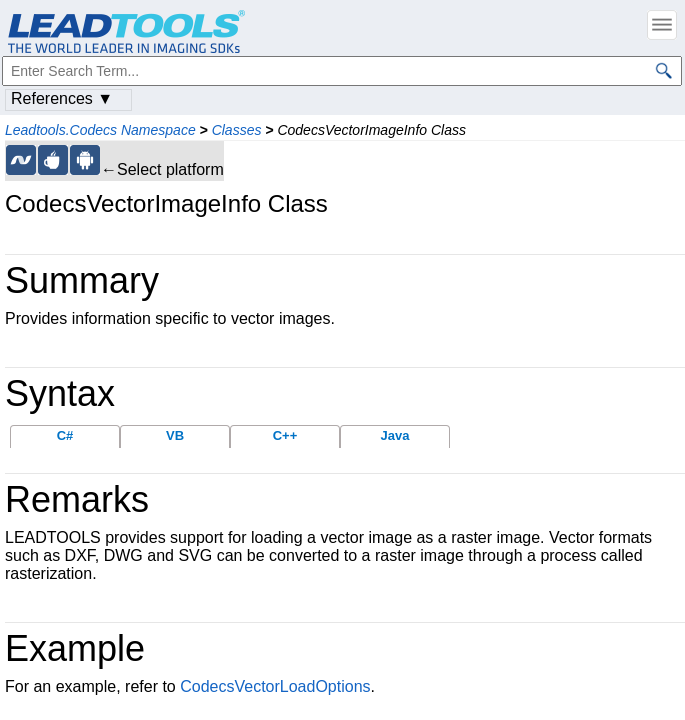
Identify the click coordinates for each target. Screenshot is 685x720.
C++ (285, 435)
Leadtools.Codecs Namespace (100, 130)
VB (175, 435)
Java (395, 435)
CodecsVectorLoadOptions (275, 686)
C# (65, 435)
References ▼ (62, 98)
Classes (237, 130)
